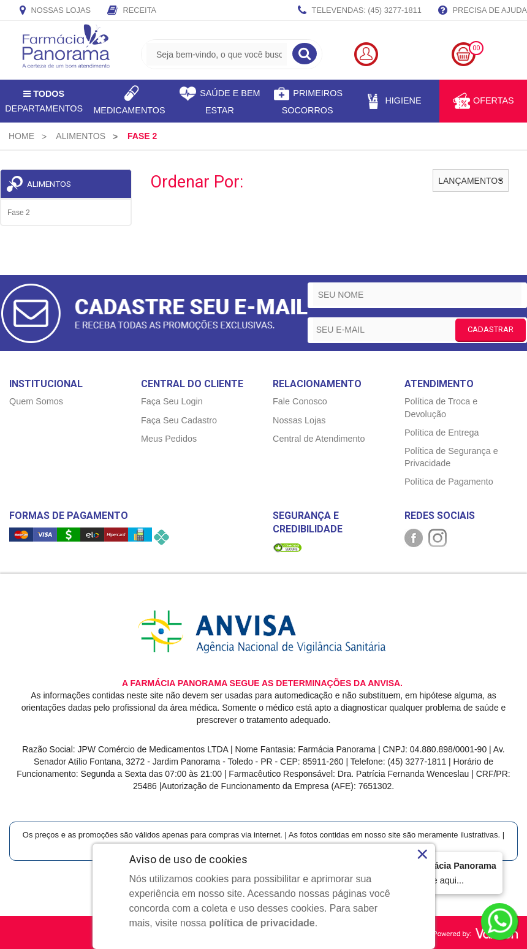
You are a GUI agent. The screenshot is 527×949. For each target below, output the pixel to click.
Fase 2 (18, 212)
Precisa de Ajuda (482, 11)
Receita (131, 11)
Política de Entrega (441, 432)
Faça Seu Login (172, 401)
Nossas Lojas (55, 11)
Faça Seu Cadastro (179, 420)
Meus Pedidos (169, 439)
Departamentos (44, 101)
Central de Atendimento (319, 439)
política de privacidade (262, 923)
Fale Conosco (300, 401)
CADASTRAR (491, 329)
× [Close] (422, 854)
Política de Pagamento (448, 481)
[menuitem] (21, 136)
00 (476, 48)
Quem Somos (36, 401)
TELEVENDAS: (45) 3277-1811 (360, 11)
